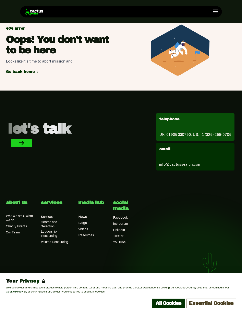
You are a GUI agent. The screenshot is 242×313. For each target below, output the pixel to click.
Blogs (82, 222)
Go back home (23, 72)
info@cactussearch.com (180, 164)
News (82, 216)
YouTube (119, 242)
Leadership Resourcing (49, 233)
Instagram (120, 223)
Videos (83, 229)
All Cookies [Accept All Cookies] (168, 303)
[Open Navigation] (215, 11)
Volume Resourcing (54, 242)
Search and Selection (49, 224)
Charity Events (16, 226)
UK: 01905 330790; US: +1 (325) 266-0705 (195, 135)
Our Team (13, 232)
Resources (86, 235)
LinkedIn (119, 230)
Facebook (120, 217)
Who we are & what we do (19, 218)
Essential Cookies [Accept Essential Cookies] (211, 303)
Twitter (118, 236)
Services (47, 216)
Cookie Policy (14, 291)
